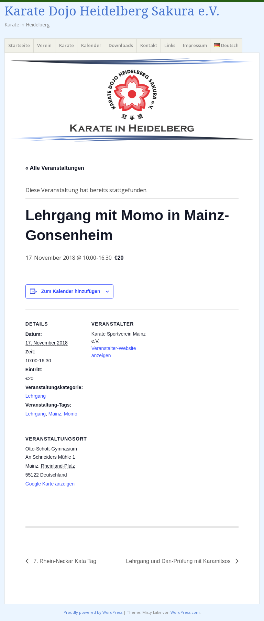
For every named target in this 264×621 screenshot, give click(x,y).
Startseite (19, 45)
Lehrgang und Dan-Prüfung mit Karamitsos (179, 561)
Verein (44, 45)
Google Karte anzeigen (50, 484)
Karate (66, 45)
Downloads (121, 45)
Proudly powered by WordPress (93, 612)
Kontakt (148, 45)
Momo (70, 414)
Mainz (54, 414)
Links (169, 45)
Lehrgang (35, 396)
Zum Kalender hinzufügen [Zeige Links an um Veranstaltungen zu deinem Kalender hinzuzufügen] (70, 291)
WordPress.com (185, 612)
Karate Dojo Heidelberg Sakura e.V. (112, 11)
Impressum (195, 45)
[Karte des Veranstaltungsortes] (127, 471)
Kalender (91, 45)
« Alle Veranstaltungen (54, 168)
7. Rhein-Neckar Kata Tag (64, 561)
